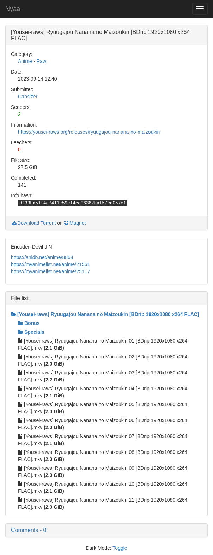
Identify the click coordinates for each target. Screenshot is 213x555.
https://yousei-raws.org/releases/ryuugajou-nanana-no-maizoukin (89, 132)
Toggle (119, 548)
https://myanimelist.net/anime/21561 (50, 264)
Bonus (29, 323)
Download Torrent (33, 223)
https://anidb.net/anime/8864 (42, 257)
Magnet (74, 223)
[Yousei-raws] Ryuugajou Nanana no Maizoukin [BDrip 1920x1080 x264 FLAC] (105, 314)
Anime (25, 61)
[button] (106, 530)
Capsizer (27, 96)
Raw (41, 61)
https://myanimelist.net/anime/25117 (50, 271)
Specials (31, 332)
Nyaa (12, 8)
